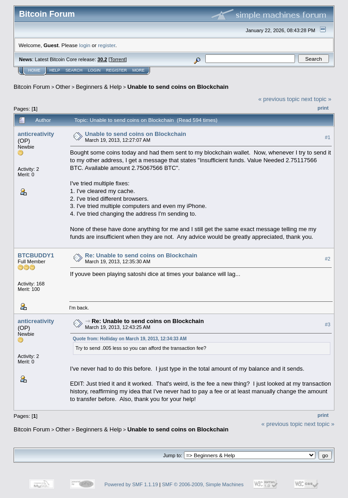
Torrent (118, 59)
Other (63, 86)
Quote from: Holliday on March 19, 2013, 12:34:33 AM (130, 338)
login (85, 45)
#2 (327, 258)
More (138, 70)
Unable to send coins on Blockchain (177, 86)
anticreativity (36, 134)
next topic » (316, 99)
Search (74, 70)
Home (34, 70)
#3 (327, 324)
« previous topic (279, 99)
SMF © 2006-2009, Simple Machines (203, 484)
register (106, 45)
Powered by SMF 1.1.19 (131, 484)
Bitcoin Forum (32, 86)
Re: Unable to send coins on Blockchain (141, 255)
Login (94, 70)
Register (116, 70)
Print (323, 108)
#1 (327, 137)
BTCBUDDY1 (36, 255)
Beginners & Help (98, 86)
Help (54, 70)
